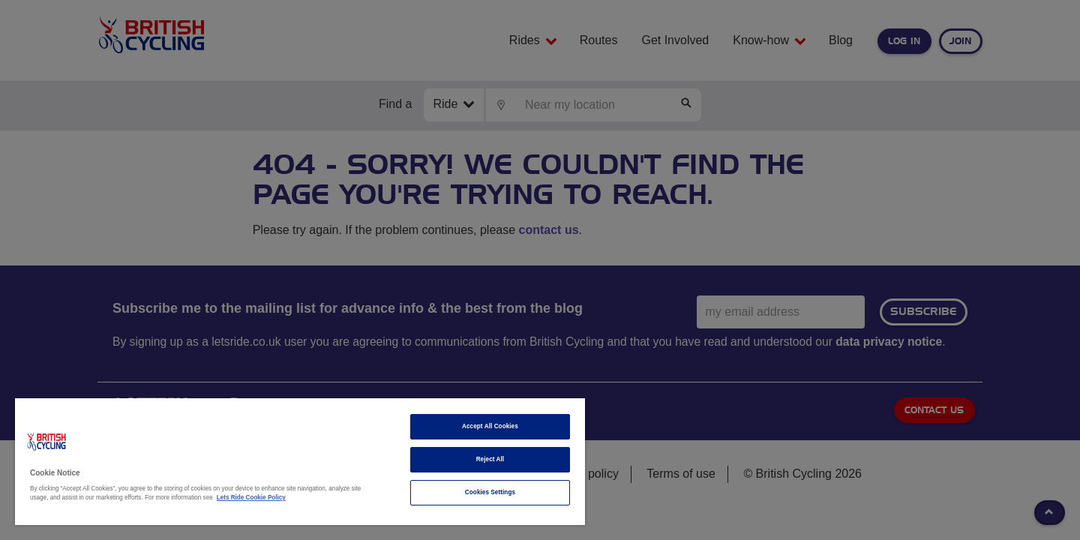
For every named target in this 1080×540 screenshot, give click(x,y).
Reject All (490, 459)
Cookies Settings (490, 492)
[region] (300, 461)
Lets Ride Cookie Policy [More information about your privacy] (251, 497)
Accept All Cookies (490, 426)
